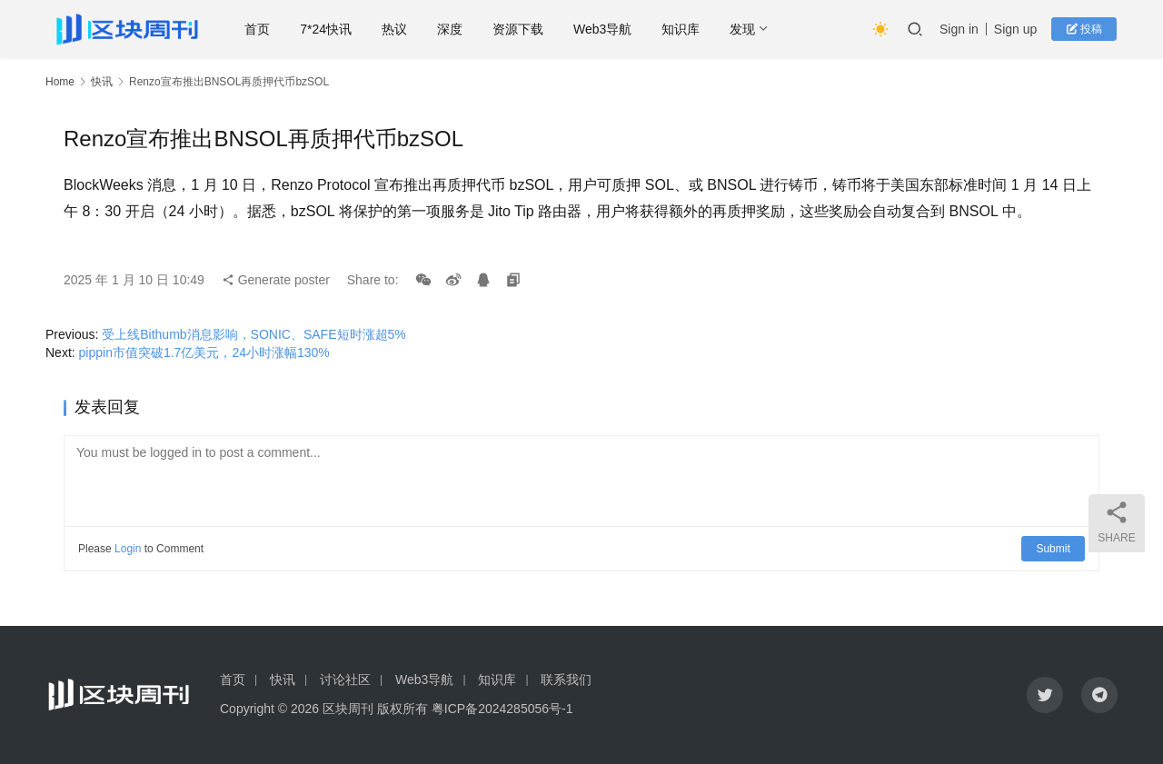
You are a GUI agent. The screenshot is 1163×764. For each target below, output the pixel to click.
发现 (747, 29)
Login (127, 548)
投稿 (1085, 29)
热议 (400, 29)
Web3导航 (608, 29)
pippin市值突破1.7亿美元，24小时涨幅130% (204, 352)
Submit (1053, 548)
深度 (455, 29)
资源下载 (523, 29)
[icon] (1045, 695)
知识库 (686, 29)
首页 (262, 29)
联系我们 (566, 679)
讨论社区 (345, 679)
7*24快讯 (331, 29)
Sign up (1016, 29)
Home (60, 81)
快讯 (102, 81)
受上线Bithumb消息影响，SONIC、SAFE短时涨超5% (254, 334)
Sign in (959, 29)
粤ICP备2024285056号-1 (502, 708)
